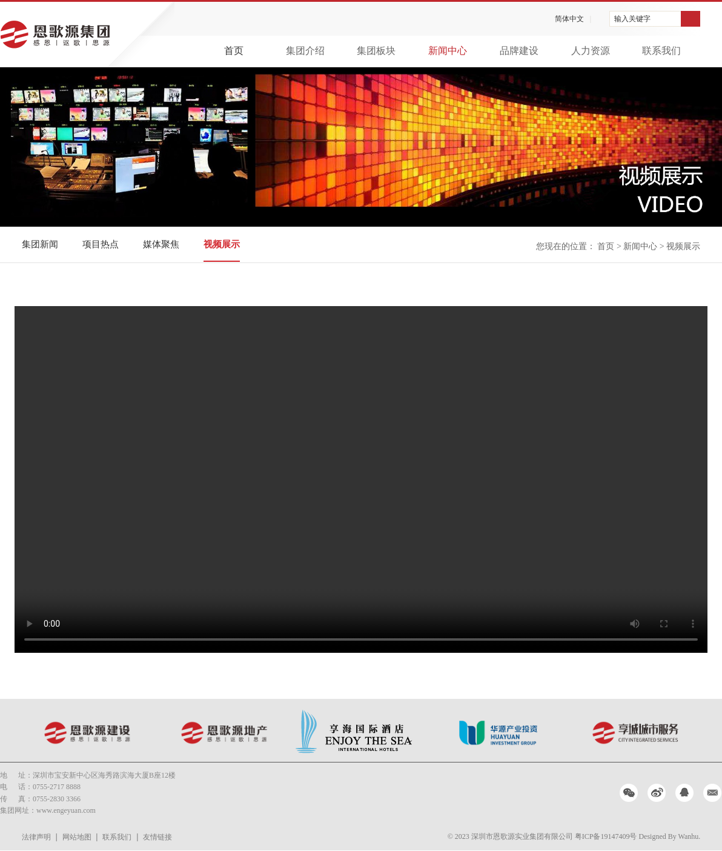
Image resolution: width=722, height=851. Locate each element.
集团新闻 (40, 244)
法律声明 (36, 837)
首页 (233, 50)
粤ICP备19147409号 (606, 836)
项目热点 (100, 244)
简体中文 (569, 19)
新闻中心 (640, 246)
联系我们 (116, 837)
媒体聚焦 (161, 244)
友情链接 (157, 837)
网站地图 (76, 837)
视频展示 (222, 244)
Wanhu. (689, 836)
